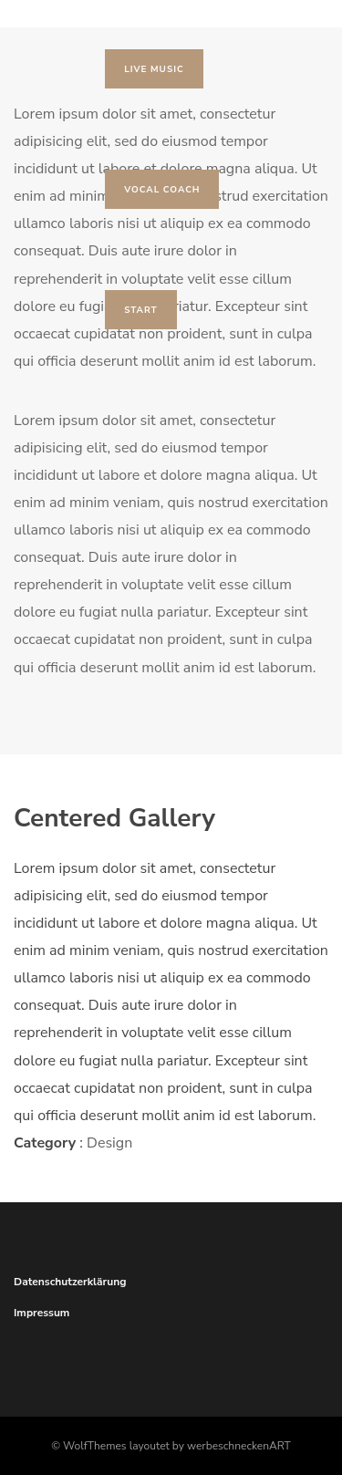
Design (109, 1143)
